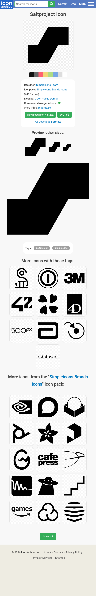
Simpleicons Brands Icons (51, 89)
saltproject (41, 247)
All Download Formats (48, 121)
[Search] (51, 4)
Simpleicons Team (47, 84)
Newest (62, 3)
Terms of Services (41, 557)
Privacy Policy (74, 552)
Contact (58, 552)
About (47, 552)
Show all (48, 536)
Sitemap (60, 557)
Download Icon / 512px (40, 114)
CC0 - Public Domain (47, 98)
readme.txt (44, 107)
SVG (73, 3)
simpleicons (61, 247)
